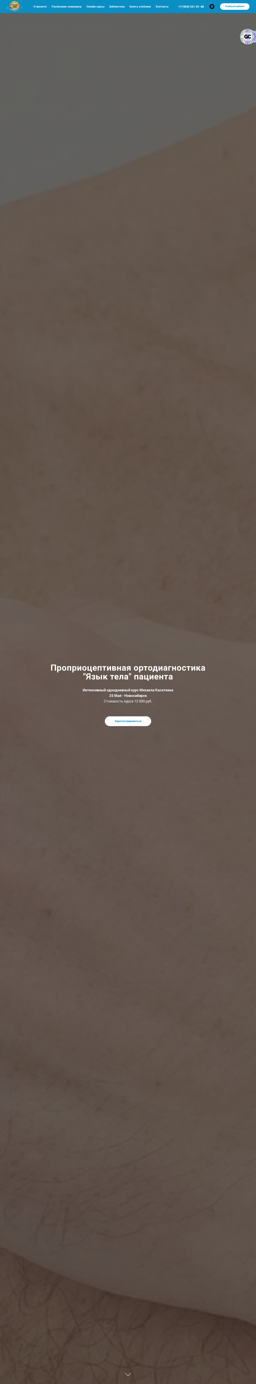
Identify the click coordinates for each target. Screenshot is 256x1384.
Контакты (162, 6)
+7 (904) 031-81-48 (191, 6)
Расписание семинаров (66, 6)
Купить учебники (140, 6)
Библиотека (117, 6)
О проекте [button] (40, 6)
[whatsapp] (211, 6)
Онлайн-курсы (95, 6)
